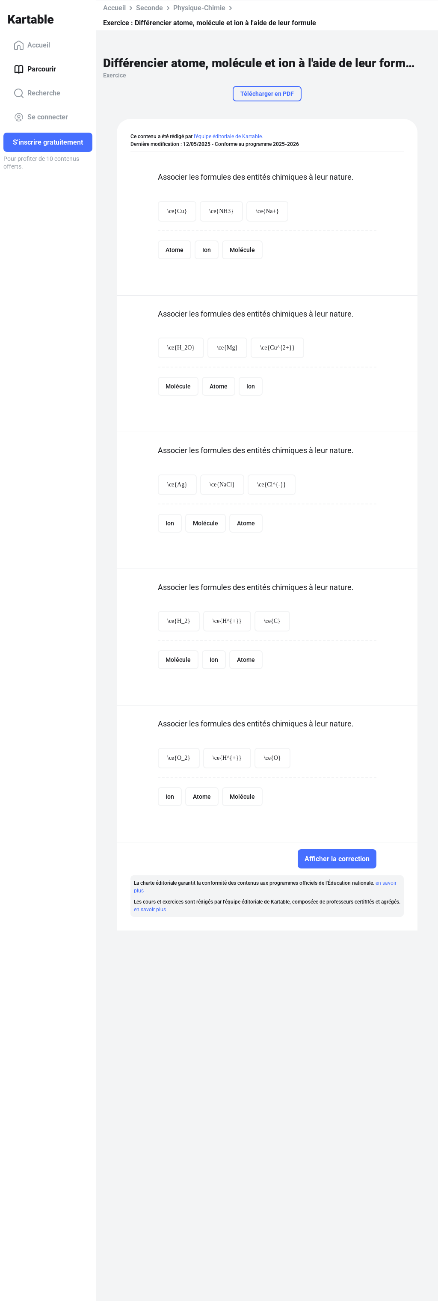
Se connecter (41, 117)
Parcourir (35, 69)
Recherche (37, 93)
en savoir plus (150, 910)
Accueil (32, 45)
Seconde (149, 8)
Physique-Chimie (199, 8)
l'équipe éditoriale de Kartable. (228, 136)
